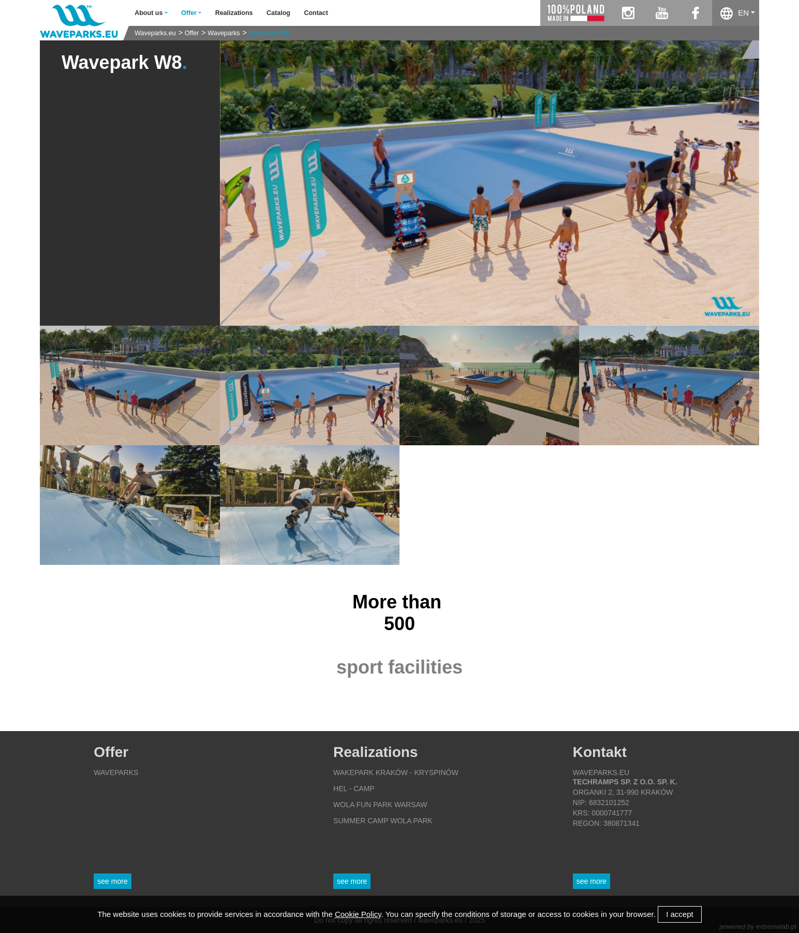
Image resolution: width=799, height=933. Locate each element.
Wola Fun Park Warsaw (380, 804)
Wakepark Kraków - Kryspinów (395, 772)
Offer (192, 33)
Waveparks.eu (155, 33)
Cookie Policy (358, 914)
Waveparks (224, 33)
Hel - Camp (354, 788)
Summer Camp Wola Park (383, 821)
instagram (628, 13)
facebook (695, 13)
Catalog (278, 13)
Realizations (234, 13)
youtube (661, 13)
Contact (316, 13)
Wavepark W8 (269, 33)
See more (112, 881)
